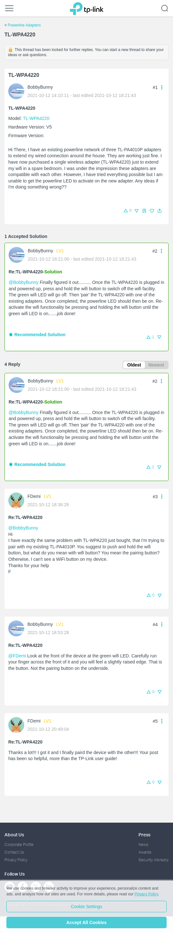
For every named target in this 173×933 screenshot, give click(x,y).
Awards (145, 852)
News (143, 844)
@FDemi (17, 655)
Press (144, 834)
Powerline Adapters (24, 25)
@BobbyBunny (24, 282)
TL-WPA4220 (36, 118)
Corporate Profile (19, 844)
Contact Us (14, 852)
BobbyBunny (40, 87)
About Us (14, 834)
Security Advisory (154, 859)
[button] (159, 210)
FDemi (34, 496)
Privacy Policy (15, 859)
